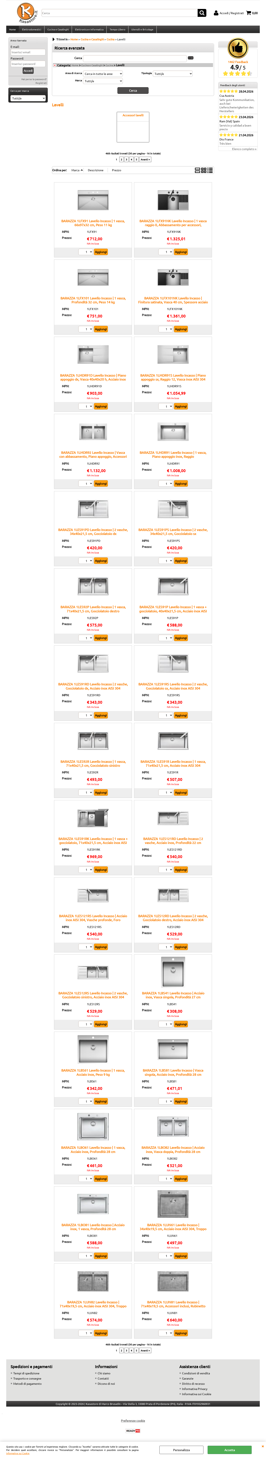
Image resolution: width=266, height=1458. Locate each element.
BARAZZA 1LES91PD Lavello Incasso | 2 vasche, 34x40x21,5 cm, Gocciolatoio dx (93, 534)
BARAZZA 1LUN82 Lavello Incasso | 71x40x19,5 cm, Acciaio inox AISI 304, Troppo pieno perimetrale (93, 1308)
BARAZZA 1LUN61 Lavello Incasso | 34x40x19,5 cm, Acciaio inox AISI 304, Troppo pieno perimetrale (173, 1231)
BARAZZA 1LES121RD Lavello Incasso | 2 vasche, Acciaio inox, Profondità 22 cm (173, 843)
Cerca (78, 60)
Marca (78, 82)
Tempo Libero (116, 30)
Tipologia (146, 75)
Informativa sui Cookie (17, 1453)
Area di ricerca (73, 75)
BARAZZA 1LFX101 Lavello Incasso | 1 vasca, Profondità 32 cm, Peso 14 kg (93, 302)
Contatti (103, 1380)
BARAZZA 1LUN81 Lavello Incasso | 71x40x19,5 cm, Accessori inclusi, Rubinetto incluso (173, 1308)
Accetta (229, 1450)
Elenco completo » (244, 151)
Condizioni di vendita (196, 1375)
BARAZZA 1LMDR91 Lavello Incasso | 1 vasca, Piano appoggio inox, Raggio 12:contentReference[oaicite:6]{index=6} (173, 459)
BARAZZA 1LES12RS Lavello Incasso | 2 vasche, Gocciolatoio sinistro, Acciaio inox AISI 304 (93, 997)
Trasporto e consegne (27, 1380)
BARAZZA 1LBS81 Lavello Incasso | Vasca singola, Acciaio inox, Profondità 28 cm (173, 1074)
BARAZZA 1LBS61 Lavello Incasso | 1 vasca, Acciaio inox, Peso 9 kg (93, 1074)
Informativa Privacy (194, 1391)
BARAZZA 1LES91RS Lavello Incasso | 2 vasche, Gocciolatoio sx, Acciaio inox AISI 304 (173, 688)
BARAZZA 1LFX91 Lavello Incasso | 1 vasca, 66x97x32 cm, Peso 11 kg (93, 225)
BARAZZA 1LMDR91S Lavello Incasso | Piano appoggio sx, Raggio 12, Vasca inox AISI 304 (173, 379)
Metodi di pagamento (27, 1386)
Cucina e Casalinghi (57, 30)
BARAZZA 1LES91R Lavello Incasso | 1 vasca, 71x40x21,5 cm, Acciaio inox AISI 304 (173, 765)
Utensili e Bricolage (142, 30)
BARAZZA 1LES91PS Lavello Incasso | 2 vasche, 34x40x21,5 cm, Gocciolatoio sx (173, 534)
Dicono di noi (106, 1386)
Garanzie (187, 1380)
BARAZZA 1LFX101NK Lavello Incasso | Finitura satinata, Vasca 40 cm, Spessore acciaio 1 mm (173, 304)
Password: (17, 61)
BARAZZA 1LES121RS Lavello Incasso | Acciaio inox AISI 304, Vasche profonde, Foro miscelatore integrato (93, 922)
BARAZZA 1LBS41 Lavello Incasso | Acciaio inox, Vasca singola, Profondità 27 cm (173, 997)
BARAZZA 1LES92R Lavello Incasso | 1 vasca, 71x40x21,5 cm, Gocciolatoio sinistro (93, 765)
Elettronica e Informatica (88, 30)
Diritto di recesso (193, 1386)
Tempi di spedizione (26, 1375)
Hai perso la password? (34, 81)
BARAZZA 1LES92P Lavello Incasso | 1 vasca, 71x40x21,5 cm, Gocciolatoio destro (93, 611)
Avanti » (145, 161)
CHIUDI (262, 1446)
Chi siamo (104, 1375)
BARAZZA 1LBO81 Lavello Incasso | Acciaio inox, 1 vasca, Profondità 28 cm (93, 1229)
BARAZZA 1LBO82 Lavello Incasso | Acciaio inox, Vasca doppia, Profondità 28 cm (173, 1152)
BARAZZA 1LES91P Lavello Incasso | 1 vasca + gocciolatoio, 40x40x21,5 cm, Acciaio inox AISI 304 (173, 613)
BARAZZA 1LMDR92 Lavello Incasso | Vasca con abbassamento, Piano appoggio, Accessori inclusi (93, 459)
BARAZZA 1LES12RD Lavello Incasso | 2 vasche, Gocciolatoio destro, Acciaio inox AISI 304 (173, 920)
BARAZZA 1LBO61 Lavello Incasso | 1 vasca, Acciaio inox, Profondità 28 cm (93, 1152)
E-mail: (15, 49)
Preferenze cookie (133, 1423)
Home (12, 30)
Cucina (109, 67)
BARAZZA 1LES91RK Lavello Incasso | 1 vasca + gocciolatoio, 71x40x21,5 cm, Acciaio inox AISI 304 (93, 845)
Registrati (41, 85)
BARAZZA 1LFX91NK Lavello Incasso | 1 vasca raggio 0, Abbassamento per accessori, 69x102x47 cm (173, 227)
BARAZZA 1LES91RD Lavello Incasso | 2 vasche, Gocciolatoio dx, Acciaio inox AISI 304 (93, 688)
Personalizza (181, 1450)
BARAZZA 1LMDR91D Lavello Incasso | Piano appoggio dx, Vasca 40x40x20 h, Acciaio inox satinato (93, 381)
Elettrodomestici (31, 30)
